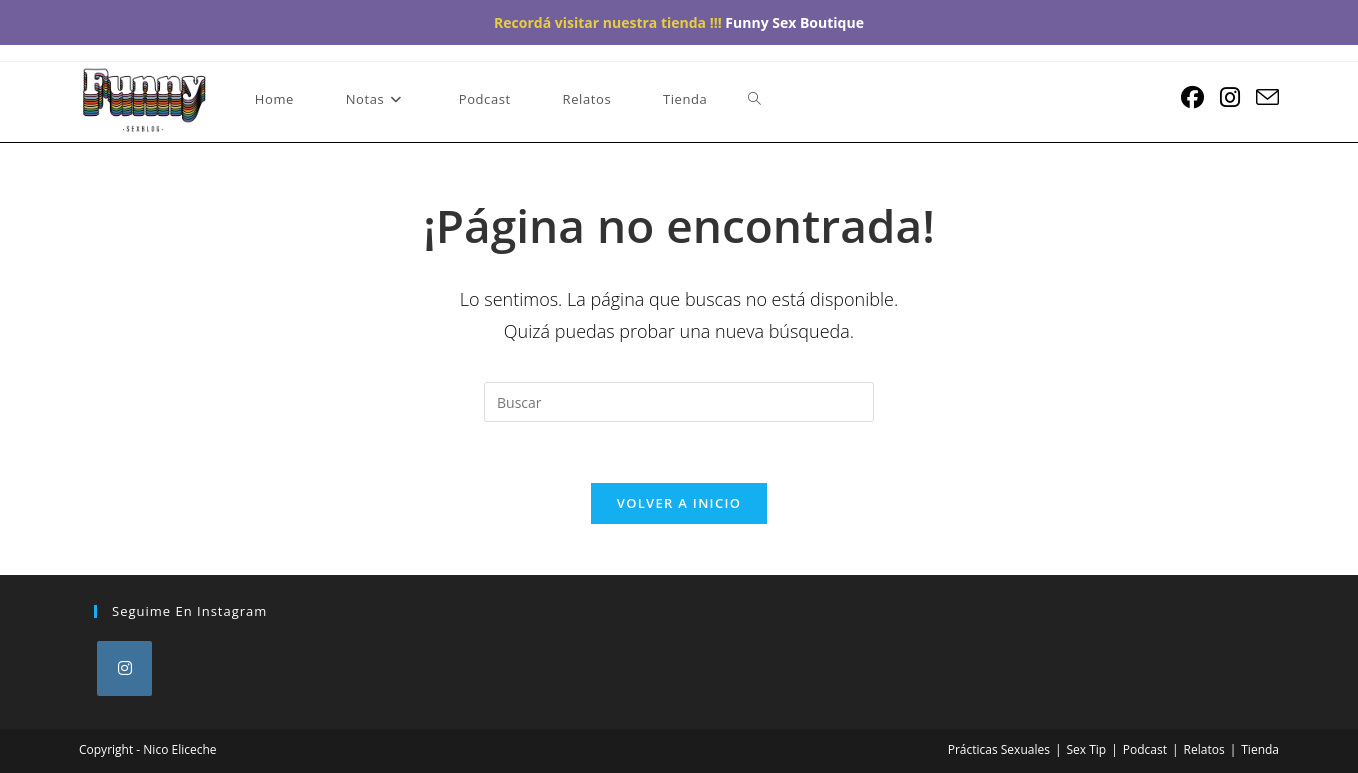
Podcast (1145, 749)
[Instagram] (124, 668)
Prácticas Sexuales (999, 749)
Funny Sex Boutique (794, 22)
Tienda (1260, 749)
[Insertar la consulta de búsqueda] (679, 402)
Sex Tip (1087, 749)
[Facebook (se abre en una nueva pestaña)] (1192, 97)
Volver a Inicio (679, 503)
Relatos (1204, 749)
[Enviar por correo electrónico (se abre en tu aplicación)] (1267, 98)
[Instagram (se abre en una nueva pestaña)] (1230, 97)
